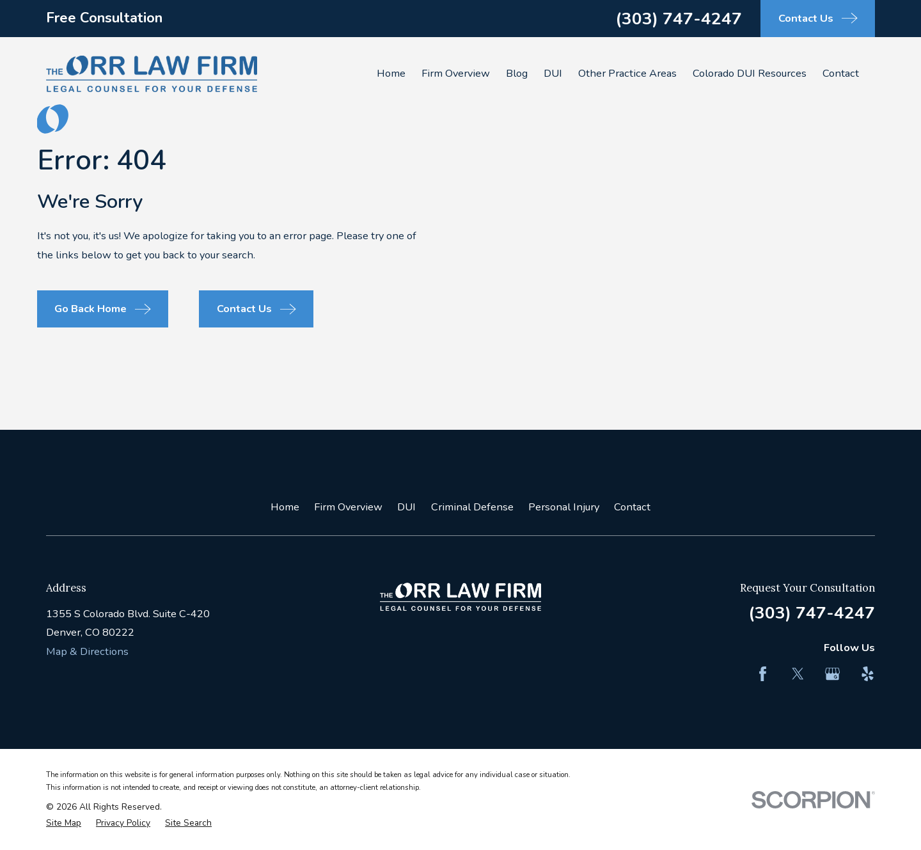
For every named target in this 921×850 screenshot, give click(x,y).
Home (285, 507)
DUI (406, 507)
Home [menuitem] (391, 73)
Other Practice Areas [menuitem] (627, 73)
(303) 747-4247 (678, 18)
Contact (632, 507)
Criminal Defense (472, 507)
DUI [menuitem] (553, 73)
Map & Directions (87, 651)
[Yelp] (867, 673)
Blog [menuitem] (517, 73)
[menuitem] (63, 823)
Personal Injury (563, 507)
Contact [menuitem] (841, 73)
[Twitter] (798, 673)
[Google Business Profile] (832, 673)
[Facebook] (762, 673)
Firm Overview (348, 507)
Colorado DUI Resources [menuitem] (750, 73)
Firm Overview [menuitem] (455, 73)
